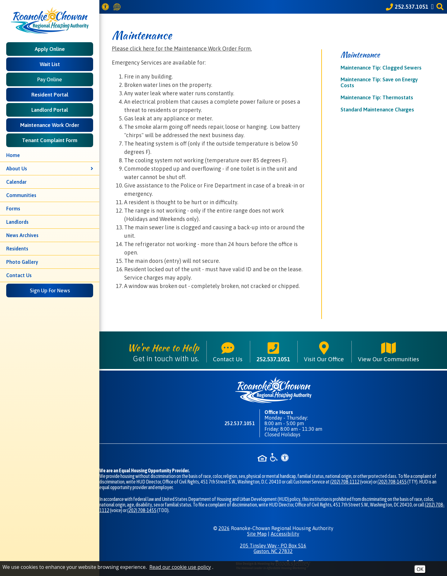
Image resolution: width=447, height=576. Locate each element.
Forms (13, 208)
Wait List (50, 64)
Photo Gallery (22, 262)
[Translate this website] (118, 7)
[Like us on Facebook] (433, 6)
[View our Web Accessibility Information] (106, 6)
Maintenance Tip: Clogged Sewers (381, 68)
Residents (17, 248)
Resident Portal (49, 95)
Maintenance (360, 54)
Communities (21, 195)
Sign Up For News (50, 290)
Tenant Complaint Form (49, 140)
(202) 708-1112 (344, 481)
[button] (440, 6)
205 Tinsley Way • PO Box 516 (273, 548)
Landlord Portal (49, 110)
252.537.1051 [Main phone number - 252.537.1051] (273, 351)
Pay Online (49, 79)
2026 (224, 528)
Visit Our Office (324, 351)
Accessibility (285, 534)
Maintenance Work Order (49, 125)
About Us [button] (49, 168)
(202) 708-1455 (392, 481)
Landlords (17, 222)
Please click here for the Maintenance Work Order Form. (182, 48)
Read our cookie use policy (180, 567)
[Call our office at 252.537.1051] (407, 6)
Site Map (257, 534)
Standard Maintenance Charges (377, 109)
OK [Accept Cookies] (420, 569)
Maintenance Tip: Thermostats (377, 97)
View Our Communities (388, 351)
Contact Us (19, 275)
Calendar (16, 182)
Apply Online (50, 49)
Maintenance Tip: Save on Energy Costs (379, 82)
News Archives (22, 235)
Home (13, 155)
